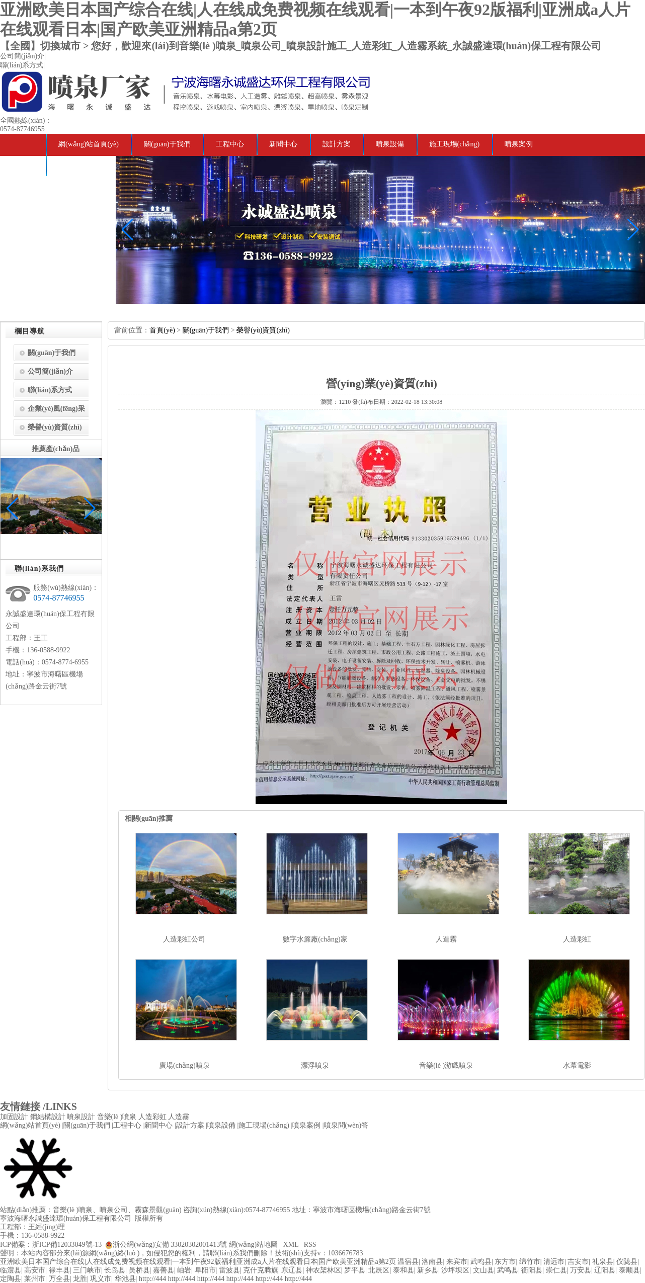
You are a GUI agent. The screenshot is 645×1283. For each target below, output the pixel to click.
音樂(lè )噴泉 (117, 1117)
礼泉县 (602, 1261)
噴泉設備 (390, 144)
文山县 (483, 1270)
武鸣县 (481, 1261)
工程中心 (230, 144)
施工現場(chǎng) (454, 144)
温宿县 (408, 1261)
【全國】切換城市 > (45, 45)
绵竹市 (529, 1261)
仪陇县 (626, 1261)
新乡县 (427, 1270)
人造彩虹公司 (184, 939)
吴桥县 (139, 1270)
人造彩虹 (577, 939)
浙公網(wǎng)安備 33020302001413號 (170, 1244)
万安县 (580, 1270)
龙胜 (80, 1278)
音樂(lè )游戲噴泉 (446, 1065)
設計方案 (336, 144)
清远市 (554, 1261)
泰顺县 (629, 1270)
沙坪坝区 (455, 1270)
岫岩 (184, 1270)
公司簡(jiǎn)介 (22, 56)
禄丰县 (59, 1270)
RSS (310, 1244)
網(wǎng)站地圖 (253, 1244)
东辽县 (291, 1270)
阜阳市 (205, 1270)
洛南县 (432, 1261)
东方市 (505, 1261)
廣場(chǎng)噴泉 (184, 1065)
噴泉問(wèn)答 (80, 165)
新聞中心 (283, 144)
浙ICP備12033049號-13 (67, 1244)
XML (291, 1244)
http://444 (152, 1278)
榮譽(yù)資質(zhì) (55, 427)
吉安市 (578, 1261)
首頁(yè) (162, 330)
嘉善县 (163, 1270)
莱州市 (34, 1278)
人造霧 (446, 939)
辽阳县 (604, 1270)
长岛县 (114, 1270)
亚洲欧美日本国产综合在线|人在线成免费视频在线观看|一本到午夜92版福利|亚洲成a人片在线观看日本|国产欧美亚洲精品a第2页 (198, 1261)
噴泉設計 (81, 1117)
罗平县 (354, 1270)
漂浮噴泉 (315, 1065)
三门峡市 (87, 1270)
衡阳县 (531, 1270)
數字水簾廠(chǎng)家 (315, 939)
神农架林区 (323, 1270)
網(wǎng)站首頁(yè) (88, 144)
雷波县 (229, 1270)
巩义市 (100, 1278)
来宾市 (456, 1261)
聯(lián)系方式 (21, 65)
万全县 (59, 1278)
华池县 (125, 1278)
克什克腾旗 (260, 1270)
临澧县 (10, 1270)
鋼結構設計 (47, 1117)
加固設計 (14, 1117)
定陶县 (10, 1278)
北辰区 (378, 1270)
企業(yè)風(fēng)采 (56, 408)
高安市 (34, 1270)
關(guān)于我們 (167, 144)
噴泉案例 (519, 144)
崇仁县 (556, 1270)
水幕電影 (577, 1065)
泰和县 (403, 1270)
